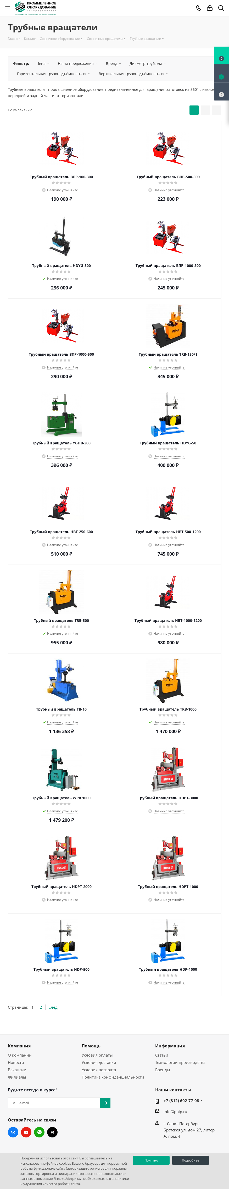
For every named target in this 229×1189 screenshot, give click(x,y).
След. (53, 1007)
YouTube (26, 1132)
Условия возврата (99, 1069)
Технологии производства (180, 1062)
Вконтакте (13, 1132)
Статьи (161, 1055)
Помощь (91, 1046)
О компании (20, 1055)
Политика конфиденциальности (113, 1077)
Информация (170, 1046)
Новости (16, 1062)
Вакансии (17, 1069)
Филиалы (17, 1077)
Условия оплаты (97, 1055)
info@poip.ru (175, 1111)
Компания (19, 1046)
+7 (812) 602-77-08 (181, 1100)
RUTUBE (52, 1132)
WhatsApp (39, 1132)
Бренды (162, 1069)
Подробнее (190, 1160)
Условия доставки (99, 1062)
